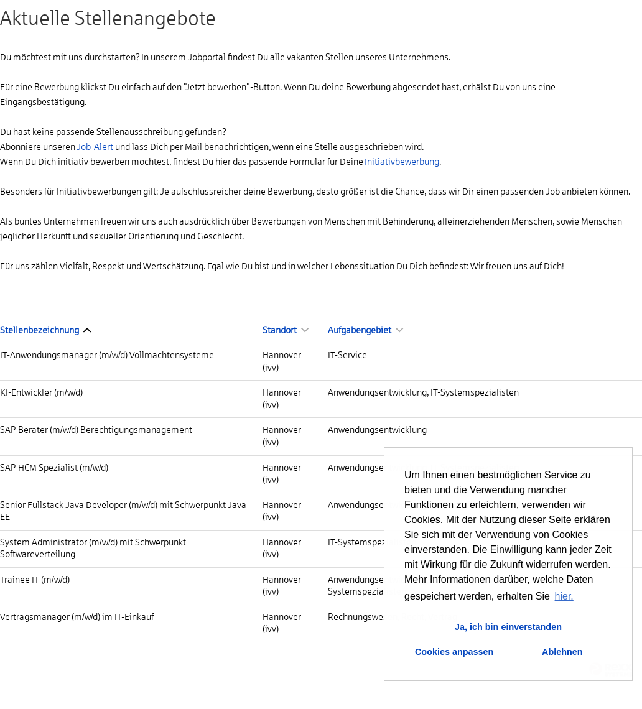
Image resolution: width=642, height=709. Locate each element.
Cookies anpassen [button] (454, 652)
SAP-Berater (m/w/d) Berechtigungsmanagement (96, 430)
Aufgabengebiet (365, 330)
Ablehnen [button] (562, 652)
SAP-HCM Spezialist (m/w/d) (54, 468)
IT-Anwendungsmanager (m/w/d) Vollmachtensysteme (107, 355)
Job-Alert (95, 147)
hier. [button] (564, 596)
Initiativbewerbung (402, 162)
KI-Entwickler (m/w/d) (41, 392)
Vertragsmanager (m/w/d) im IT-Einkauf (77, 617)
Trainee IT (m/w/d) (35, 580)
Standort (286, 330)
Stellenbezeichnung (45, 330)
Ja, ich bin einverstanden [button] (508, 627)
